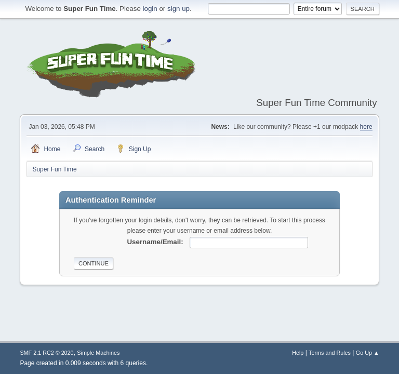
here (366, 126)
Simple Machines (98, 353)
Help (297, 353)
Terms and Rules (330, 353)
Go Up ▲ (367, 353)
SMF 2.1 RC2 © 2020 (46, 353)
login (150, 8)
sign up (178, 8)
